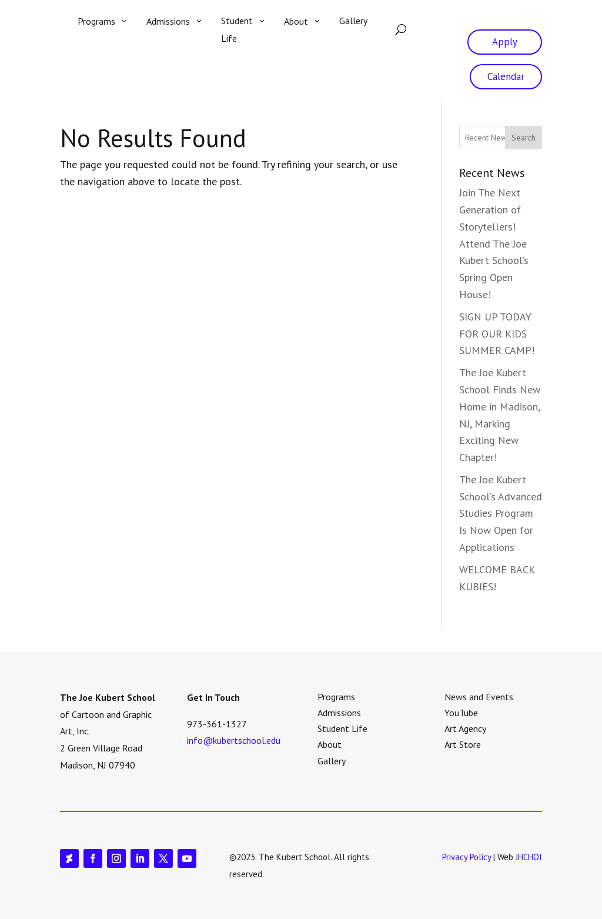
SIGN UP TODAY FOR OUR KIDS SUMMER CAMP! (496, 333)
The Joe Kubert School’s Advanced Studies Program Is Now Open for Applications (500, 513)
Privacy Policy (466, 857)
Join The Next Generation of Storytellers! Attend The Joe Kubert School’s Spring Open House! (494, 243)
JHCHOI (529, 857)
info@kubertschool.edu (233, 740)
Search (523, 137)
